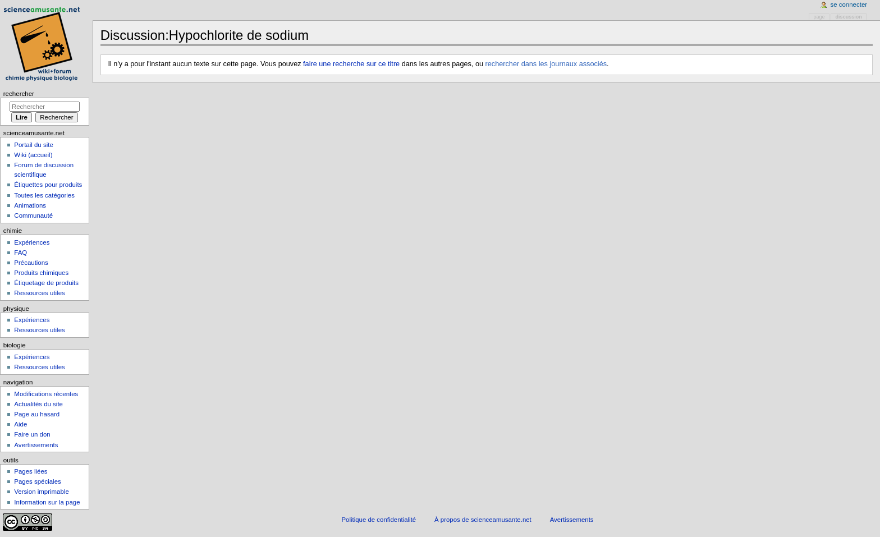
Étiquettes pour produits (48, 184)
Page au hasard (36, 414)
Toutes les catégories (44, 195)
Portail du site (33, 144)
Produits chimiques (41, 272)
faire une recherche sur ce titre (351, 64)
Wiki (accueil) (33, 155)
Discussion (849, 17)
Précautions (31, 262)
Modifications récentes (46, 394)
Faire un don (32, 434)
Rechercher (18, 93)
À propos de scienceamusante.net (482, 519)
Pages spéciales (37, 481)
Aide (20, 424)
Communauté (33, 215)
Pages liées (30, 471)
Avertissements (36, 445)
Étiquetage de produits (46, 282)
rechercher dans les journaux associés (546, 64)
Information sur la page (47, 502)
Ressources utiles (39, 293)
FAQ (20, 252)
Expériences (31, 242)
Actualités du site (38, 404)
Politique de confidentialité (378, 519)
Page (819, 17)
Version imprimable (41, 491)
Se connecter (849, 4)
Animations (30, 205)
